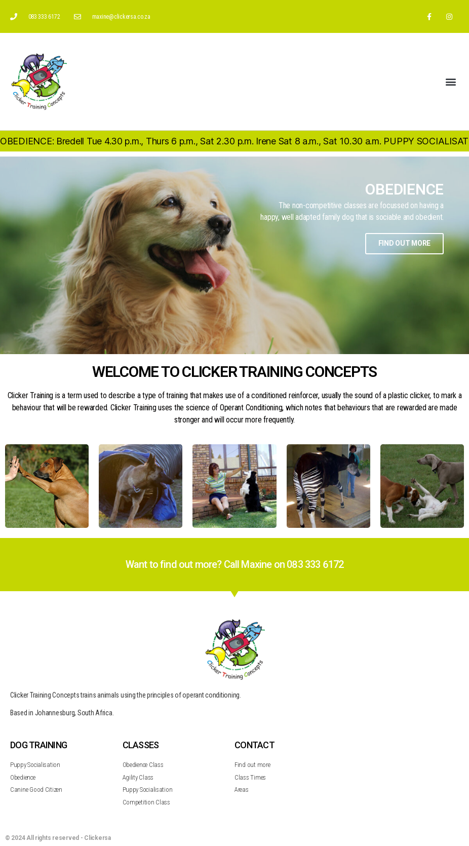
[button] (450, 81)
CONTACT (255, 745)
